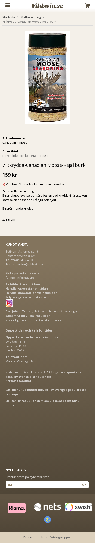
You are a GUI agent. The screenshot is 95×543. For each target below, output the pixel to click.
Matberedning (31, 17)
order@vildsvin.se (30, 264)
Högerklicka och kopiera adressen (26, 156)
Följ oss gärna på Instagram (27, 297)
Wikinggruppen (61, 537)
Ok (84, 484)
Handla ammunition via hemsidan (32, 293)
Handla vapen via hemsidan (27, 288)
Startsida (8, 17)
